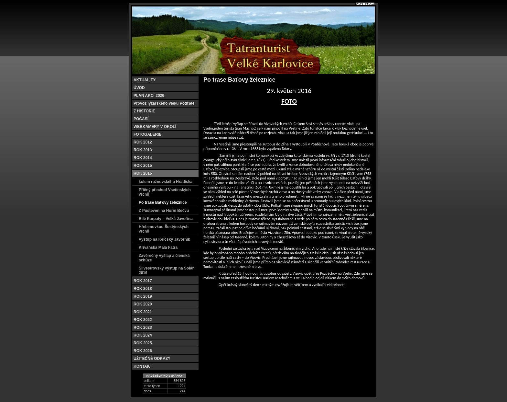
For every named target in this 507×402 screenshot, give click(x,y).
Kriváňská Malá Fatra (158, 247)
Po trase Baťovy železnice (163, 202)
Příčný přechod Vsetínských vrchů (165, 192)
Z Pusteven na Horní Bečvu (164, 210)
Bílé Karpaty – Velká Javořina (166, 218)
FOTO (289, 101)
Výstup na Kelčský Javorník (164, 239)
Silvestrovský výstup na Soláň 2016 (167, 270)
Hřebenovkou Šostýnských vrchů (164, 229)
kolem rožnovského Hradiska (165, 181)
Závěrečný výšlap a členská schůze (164, 257)
